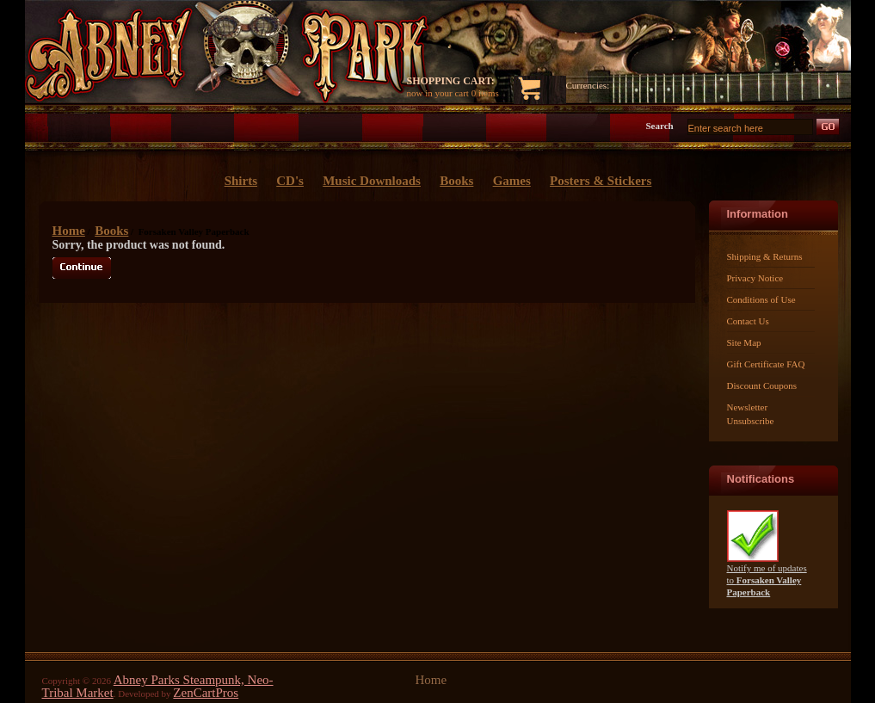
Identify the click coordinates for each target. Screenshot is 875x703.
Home (68, 230)
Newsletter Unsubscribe (750, 414)
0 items (485, 93)
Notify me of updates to (767, 575)
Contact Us (748, 321)
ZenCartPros (205, 693)
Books (111, 230)
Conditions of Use (761, 299)
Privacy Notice (755, 278)
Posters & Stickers (600, 181)
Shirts (241, 181)
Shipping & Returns (765, 256)
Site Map (744, 342)
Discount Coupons (762, 385)
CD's (290, 181)
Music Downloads (372, 181)
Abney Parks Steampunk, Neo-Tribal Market (158, 686)
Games (512, 181)
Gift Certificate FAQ (766, 364)
